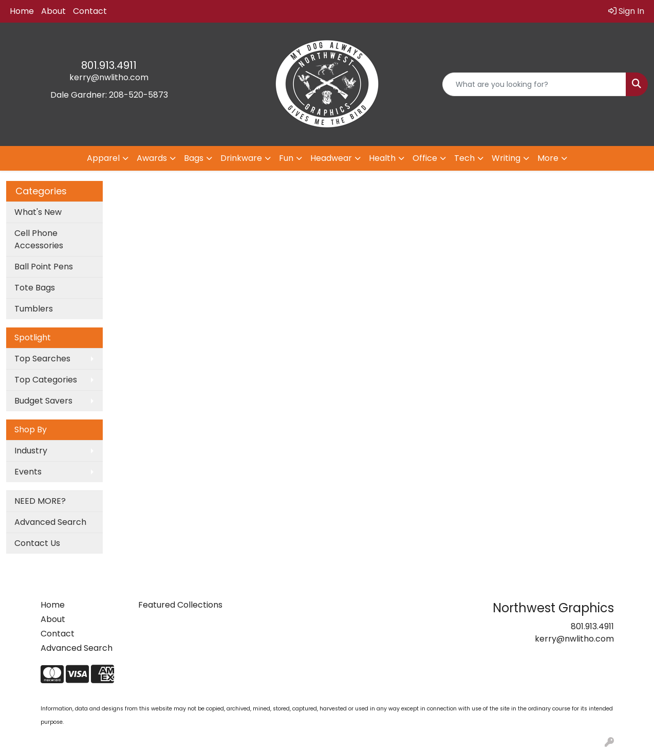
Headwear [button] (331, 158)
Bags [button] (193, 158)
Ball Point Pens (43, 266)
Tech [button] (464, 158)
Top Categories (45, 380)
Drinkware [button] (241, 158)
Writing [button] (506, 158)
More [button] (547, 158)
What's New (38, 212)
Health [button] (382, 158)
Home (22, 11)
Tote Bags (34, 288)
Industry (30, 450)
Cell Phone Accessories (38, 239)
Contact (90, 11)
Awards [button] (152, 158)
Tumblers (33, 309)
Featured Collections (180, 605)
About (53, 11)
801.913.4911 (109, 65)
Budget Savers (43, 401)
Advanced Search (50, 522)
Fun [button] (286, 158)
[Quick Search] (534, 84)
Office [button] (425, 158)
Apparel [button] (103, 158)
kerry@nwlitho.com (108, 77)
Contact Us (37, 543)
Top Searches (42, 358)
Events (28, 472)
